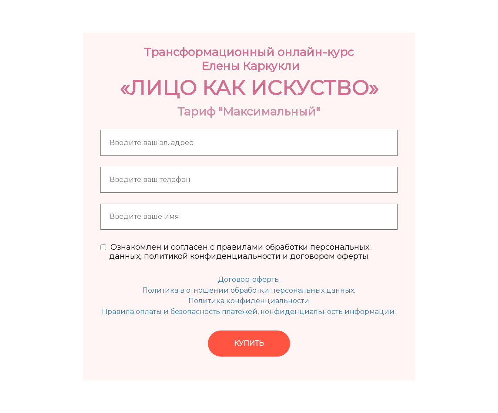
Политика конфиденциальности (248, 301)
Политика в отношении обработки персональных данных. (248, 290)
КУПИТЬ (249, 343)
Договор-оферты (249, 279)
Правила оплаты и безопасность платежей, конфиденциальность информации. (249, 311)
